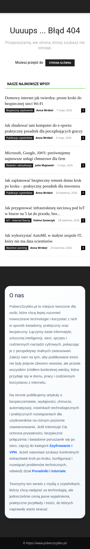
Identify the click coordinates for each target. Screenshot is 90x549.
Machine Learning (16, 248)
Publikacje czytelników (19, 137)
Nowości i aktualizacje (19, 165)
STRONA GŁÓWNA (60, 62)
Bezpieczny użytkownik (19, 110)
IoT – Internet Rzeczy (18, 220)
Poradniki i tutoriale (49, 471)
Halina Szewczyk (44, 220)
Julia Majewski (44, 165)
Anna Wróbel (44, 110)
